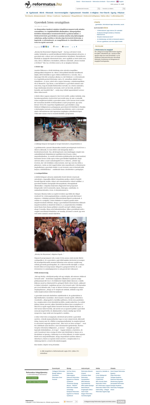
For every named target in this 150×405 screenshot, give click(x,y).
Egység (113, 13)
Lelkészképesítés (117, 16)
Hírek (42, 13)
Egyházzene (66, 16)
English (120, 1)
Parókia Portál (100, 377)
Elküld (57, 46)
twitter (48, 46)
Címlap (26, 12)
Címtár (78, 1)
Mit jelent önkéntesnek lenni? (105, 37)
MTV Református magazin (103, 385)
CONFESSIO (99, 379)
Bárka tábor (105, 16)
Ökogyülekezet (76, 16)
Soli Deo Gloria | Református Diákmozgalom (71, 373)
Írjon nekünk (111, 1)
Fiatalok (85, 13)
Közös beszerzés (86, 1)
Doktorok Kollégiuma (92, 16)
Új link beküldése (32, 378)
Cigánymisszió (75, 13)
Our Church (104, 13)
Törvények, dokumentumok (35, 16)
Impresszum (30, 400)
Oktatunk (49, 13)
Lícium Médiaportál (101, 375)
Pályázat (121, 13)
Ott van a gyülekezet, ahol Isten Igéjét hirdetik (109, 41)
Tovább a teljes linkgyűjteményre (37, 382)
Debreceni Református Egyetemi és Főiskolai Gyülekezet (73, 379)
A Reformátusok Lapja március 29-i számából (109, 30)
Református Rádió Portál (103, 387)
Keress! (124, 8)
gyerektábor (98, 24)
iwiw (41, 46)
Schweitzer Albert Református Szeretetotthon (86, 377)
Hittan (49, 16)
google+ (46, 46)
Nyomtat (66, 46)
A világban (94, 13)
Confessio (56, 16)
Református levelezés (99, 1)
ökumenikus (116, 24)
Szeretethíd (55, 375)
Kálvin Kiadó (84, 391)
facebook (44, 46)
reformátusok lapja (108, 24)
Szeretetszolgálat (61, 13)
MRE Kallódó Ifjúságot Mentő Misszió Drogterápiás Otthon (87, 387)
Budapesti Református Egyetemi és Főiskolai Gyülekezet (73, 393)
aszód (122, 24)
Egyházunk (33, 13)
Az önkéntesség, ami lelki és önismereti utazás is (110, 39)
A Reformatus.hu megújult (104, 50)
